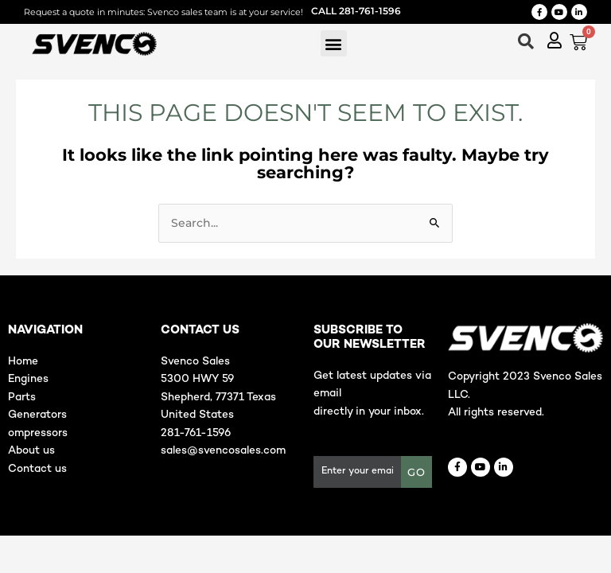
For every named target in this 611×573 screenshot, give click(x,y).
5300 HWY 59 (197, 379)
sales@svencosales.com (223, 451)
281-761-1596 (196, 433)
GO (416, 472)
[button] (334, 43)
